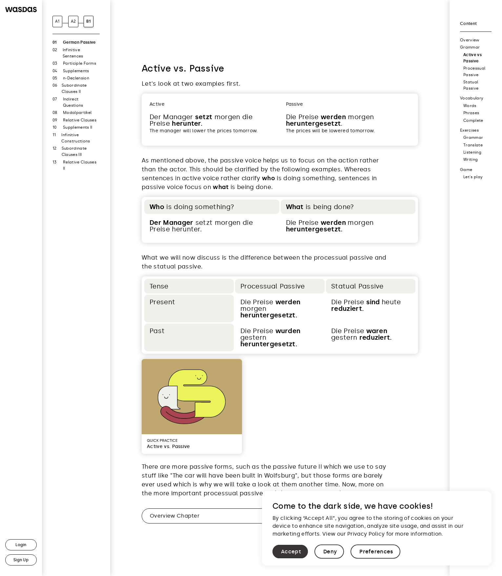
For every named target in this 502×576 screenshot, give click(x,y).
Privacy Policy (366, 534)
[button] (290, 551)
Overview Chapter (174, 516)
